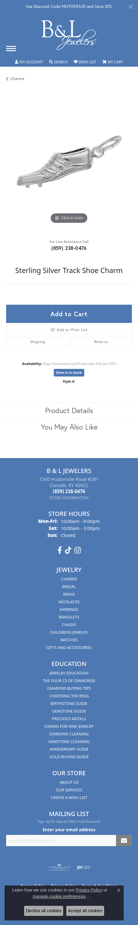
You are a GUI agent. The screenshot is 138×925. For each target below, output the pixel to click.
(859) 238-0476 (69, 248)
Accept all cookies (85, 910)
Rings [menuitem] (69, 594)
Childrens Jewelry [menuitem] (69, 632)
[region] (69, 162)
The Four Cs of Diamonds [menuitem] (69, 680)
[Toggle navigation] (11, 48)
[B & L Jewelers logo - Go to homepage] (69, 35)
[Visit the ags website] (59, 867)
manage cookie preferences (59, 896)
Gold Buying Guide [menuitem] (69, 756)
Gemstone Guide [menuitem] (69, 711)
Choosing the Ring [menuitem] (69, 696)
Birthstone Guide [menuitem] (69, 703)
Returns (101, 341)
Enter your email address (68, 829)
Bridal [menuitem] (69, 586)
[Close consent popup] (119, 890)
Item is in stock (69, 372)
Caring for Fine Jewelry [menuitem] (69, 726)
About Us (69, 782)
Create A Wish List (69, 797)
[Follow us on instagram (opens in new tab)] (77, 550)
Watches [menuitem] (69, 640)
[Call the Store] (69, 491)
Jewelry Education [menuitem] (68, 673)
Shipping (37, 341)
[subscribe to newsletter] (124, 840)
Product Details (69, 410)
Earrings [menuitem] (69, 609)
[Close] (130, 6)
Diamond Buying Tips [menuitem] (69, 688)
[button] (29, 62)
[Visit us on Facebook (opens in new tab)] (59, 550)
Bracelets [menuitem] (69, 617)
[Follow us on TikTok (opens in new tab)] (68, 550)
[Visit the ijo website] (83, 867)
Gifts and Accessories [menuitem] (69, 647)
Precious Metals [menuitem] (69, 718)
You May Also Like (69, 427)
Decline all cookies (43, 910)
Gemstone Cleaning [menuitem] (68, 741)
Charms (17, 78)
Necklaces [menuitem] (69, 601)
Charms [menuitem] (69, 579)
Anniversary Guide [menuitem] (69, 749)
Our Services (69, 790)
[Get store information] (69, 497)
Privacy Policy (89, 890)
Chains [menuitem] (69, 624)
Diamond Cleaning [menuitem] (69, 734)
